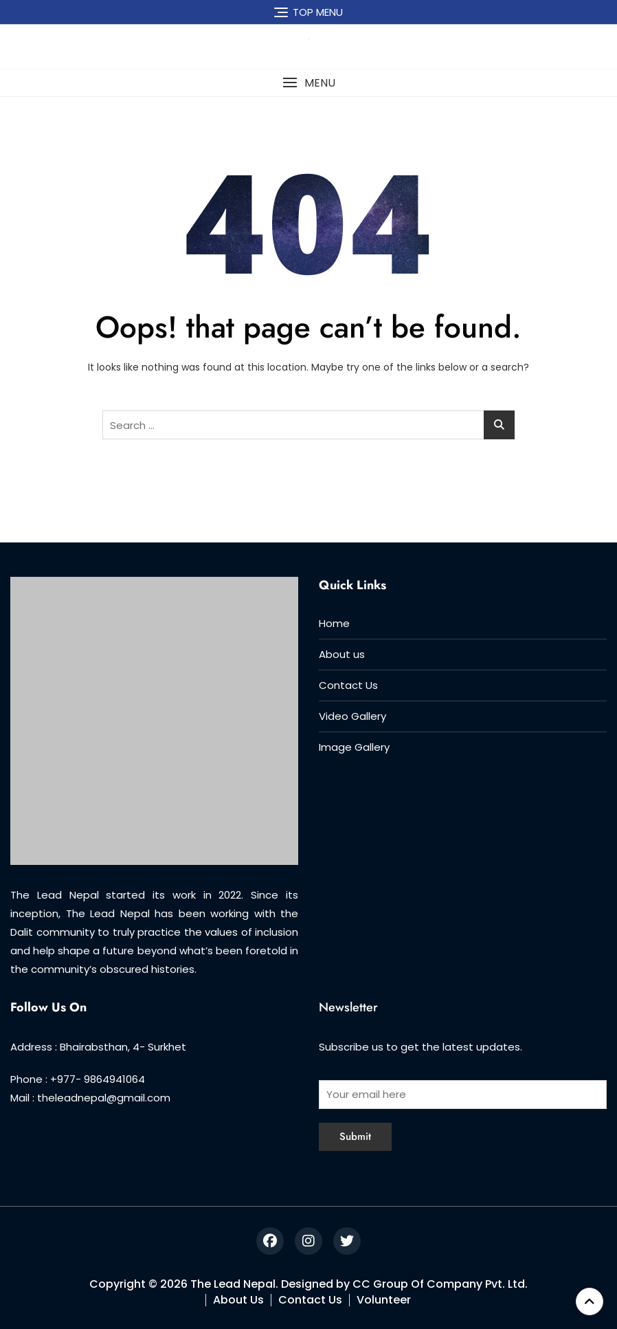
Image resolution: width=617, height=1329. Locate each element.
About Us (238, 1300)
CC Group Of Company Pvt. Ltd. (440, 1284)
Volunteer (384, 1300)
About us (342, 654)
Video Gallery (352, 716)
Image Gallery (354, 747)
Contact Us (348, 685)
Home (334, 623)
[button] (308, 82)
